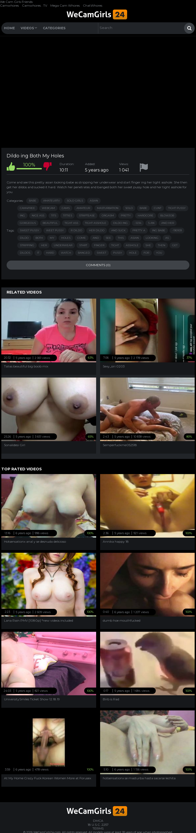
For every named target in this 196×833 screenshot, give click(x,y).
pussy (117, 252)
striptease (87, 215)
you (159, 252)
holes (65, 238)
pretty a (138, 230)
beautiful (50, 223)
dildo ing (120, 223)
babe (143, 208)
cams (66, 208)
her (44, 245)
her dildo (96, 230)
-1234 (138, 223)
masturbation (107, 208)
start (83, 245)
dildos (25, 252)
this (121, 238)
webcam (48, 208)
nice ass (38, 215)
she (148, 245)
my (52, 238)
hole (133, 252)
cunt (157, 208)
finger (99, 245)
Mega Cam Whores (65, 5)
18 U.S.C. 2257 (98, 825)
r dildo (76, 230)
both (39, 238)
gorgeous (28, 223)
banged (84, 252)
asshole (132, 245)
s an (151, 223)
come (81, 238)
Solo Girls (75, 200)
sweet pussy (29, 230)
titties (67, 215)
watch (66, 252)
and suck (118, 230)
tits (53, 215)
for (146, 252)
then (161, 245)
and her (167, 223)
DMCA (98, 821)
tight (115, 245)
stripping (27, 245)
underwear (63, 245)
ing (22, 215)
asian (135, 238)
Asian (94, 200)
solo (129, 208)
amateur (83, 208)
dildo (24, 238)
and (96, 238)
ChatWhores (92, 5)
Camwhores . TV (34, 5)
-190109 (177, 230)
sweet (101, 252)
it (38, 252)
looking (152, 238)
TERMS (98, 828)
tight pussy (177, 208)
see (108, 238)
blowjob (167, 215)
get (174, 245)
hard (50, 252)
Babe (32, 200)
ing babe (158, 230)
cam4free (27, 208)
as (167, 238)
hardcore (145, 215)
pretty (126, 215)
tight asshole (95, 223)
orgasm (108, 215)
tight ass (71, 223)
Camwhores (9, 5)
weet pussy (55, 230)
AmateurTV (51, 200)
